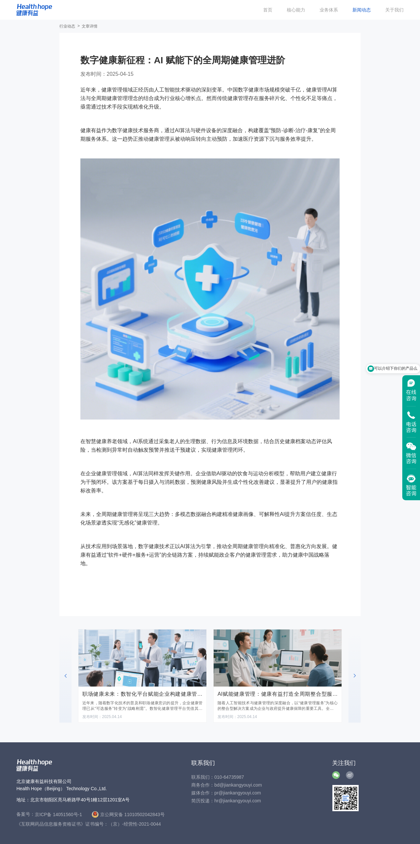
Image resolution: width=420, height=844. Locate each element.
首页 (267, 9)
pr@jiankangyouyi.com (237, 792)
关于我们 (394, 9)
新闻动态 (361, 9)
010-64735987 (229, 777)
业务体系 (329, 9)
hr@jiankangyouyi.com (237, 800)
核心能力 (296, 9)
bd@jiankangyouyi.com (238, 785)
